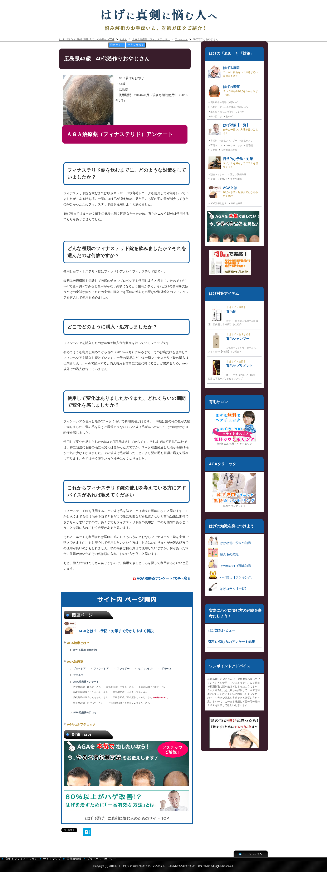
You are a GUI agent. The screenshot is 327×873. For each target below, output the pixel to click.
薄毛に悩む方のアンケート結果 (231, 642)
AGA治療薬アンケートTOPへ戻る (164, 578)
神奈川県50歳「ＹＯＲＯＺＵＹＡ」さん (129, 703)
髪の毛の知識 (223, 552)
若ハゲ (229, 116)
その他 (213, 150)
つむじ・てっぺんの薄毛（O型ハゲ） (229, 107)
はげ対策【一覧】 (233, 129)
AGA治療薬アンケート (86, 681)
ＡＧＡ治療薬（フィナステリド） (151, 39)
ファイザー (123, 668)
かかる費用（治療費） (85, 649)
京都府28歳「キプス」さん (120, 687)
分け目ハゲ (216, 116)
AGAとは (233, 191)
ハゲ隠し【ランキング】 (231, 575)
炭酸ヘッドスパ (218, 179)
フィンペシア (101, 668)
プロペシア (79, 668)
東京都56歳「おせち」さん (152, 687)
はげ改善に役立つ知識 (229, 540)
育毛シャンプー (229, 140)
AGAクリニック (234, 145)
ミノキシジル (145, 668)
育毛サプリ (247, 140)
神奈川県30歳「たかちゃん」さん (90, 692)
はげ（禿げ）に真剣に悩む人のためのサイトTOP (86, 39)
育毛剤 (213, 140)
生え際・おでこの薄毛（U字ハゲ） (228, 111)
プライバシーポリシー (101, 858)
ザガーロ (166, 668)
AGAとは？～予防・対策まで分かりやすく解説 (109, 631)
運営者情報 (74, 858)
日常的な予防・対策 (233, 162)
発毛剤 (249, 145)
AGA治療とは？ (78, 643)
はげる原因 (233, 71)
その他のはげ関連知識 (229, 563)
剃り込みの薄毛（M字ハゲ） (225, 102)
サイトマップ (52, 858)
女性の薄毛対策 (229, 150)
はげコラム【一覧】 (228, 586)
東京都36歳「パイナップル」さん (130, 692)
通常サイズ (117, 44)
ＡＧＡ (123, 39)
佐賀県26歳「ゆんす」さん (87, 687)
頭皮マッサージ (218, 174)
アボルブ (78, 675)
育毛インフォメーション (21, 858)
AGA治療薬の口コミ (84, 712)
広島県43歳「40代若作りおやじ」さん (132, 697)
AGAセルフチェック (81, 724)
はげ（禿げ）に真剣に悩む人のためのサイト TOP (127, 818)
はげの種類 (233, 90)
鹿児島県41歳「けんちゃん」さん (90, 697)
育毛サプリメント (231, 370)
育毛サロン (216, 145)
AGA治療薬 (75, 661)
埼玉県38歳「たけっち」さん (88, 703)
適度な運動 (236, 179)
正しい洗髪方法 (238, 174)
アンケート (181, 39)
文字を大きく (136, 44)
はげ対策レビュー (221, 630)
